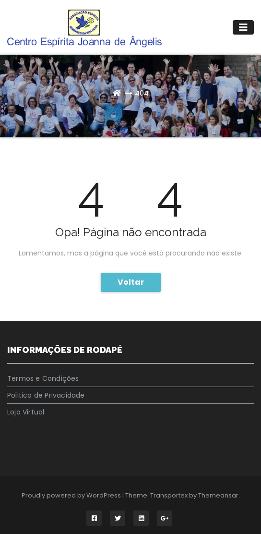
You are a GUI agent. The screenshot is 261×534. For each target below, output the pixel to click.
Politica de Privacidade (46, 395)
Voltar (131, 282)
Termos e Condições (43, 378)
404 (142, 93)
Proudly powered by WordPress (72, 495)
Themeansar (218, 495)
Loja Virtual (25, 412)
